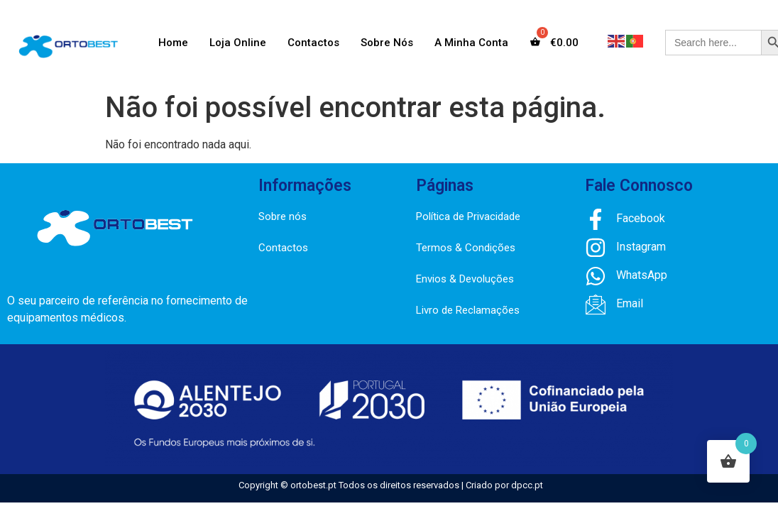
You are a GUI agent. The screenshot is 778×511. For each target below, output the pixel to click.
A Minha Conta (471, 42)
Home (173, 42)
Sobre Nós (387, 42)
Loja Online (237, 42)
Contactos (313, 42)
